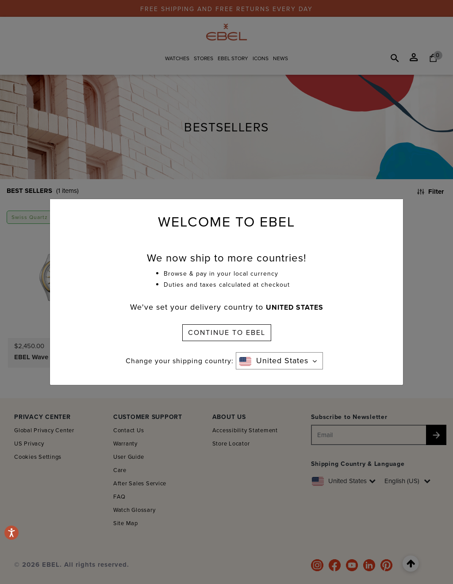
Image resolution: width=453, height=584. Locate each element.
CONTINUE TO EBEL (226, 332)
